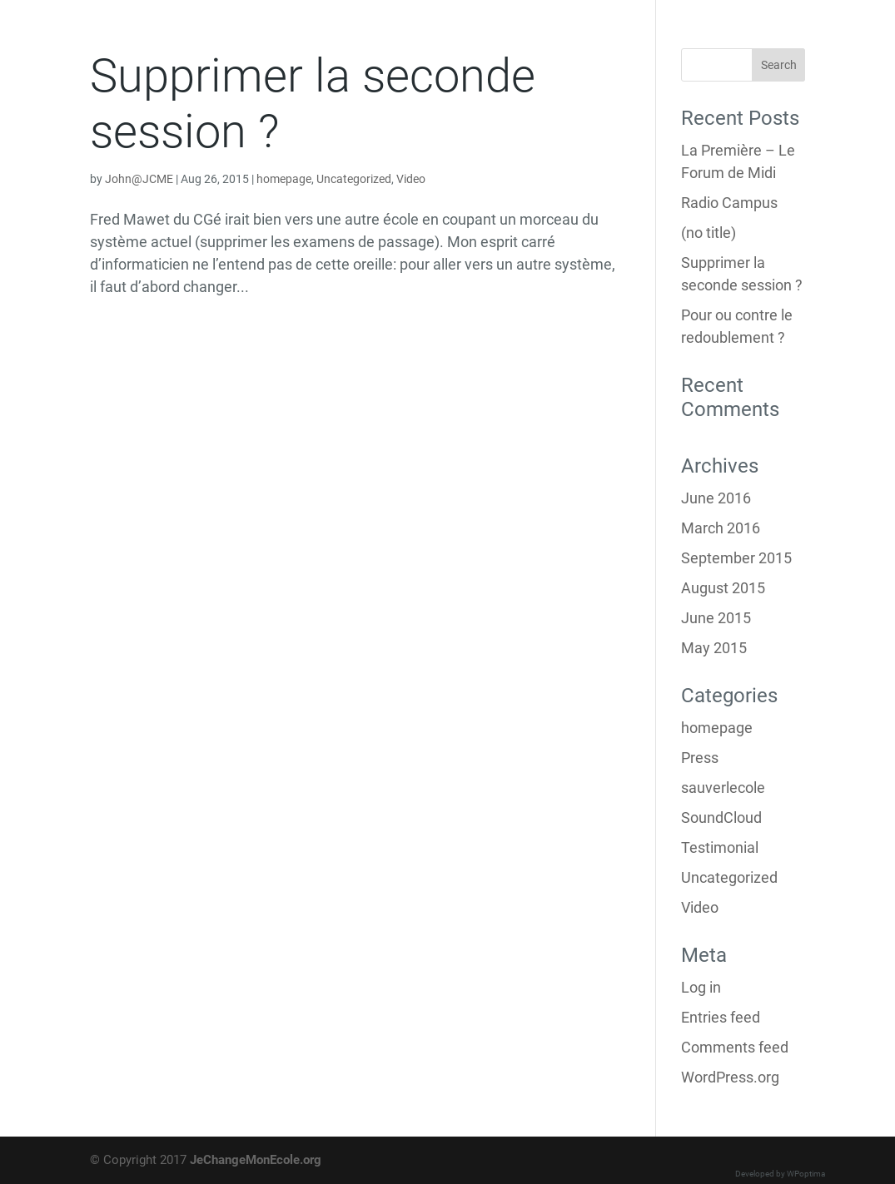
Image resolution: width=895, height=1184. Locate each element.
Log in (701, 987)
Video (410, 179)
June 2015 (716, 618)
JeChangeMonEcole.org (255, 1159)
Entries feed (720, 1017)
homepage (283, 179)
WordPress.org (730, 1077)
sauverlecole (723, 787)
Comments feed (734, 1047)
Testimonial (719, 847)
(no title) (708, 232)
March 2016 (720, 528)
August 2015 (723, 588)
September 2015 (736, 558)
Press (699, 757)
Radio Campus (729, 202)
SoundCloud (721, 817)
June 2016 (716, 498)
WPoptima (806, 1173)
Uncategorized (353, 179)
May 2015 (714, 647)
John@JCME (139, 179)
